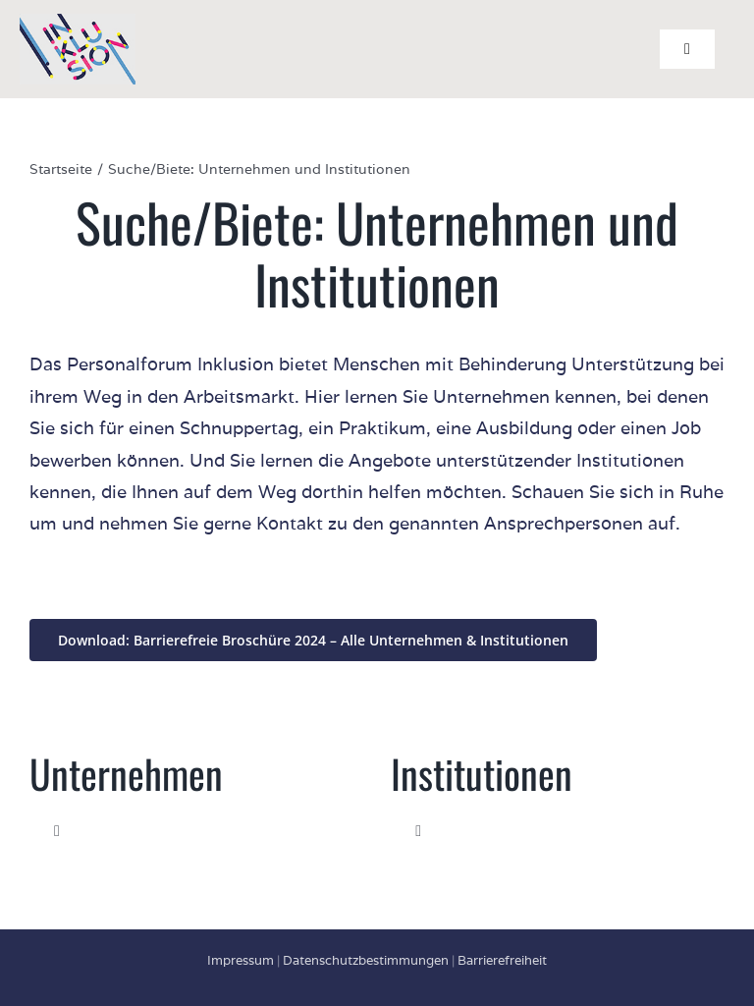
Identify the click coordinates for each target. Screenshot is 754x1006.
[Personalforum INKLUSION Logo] (77, 22)
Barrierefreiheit (502, 960)
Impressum (240, 960)
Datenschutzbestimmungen (366, 960)
